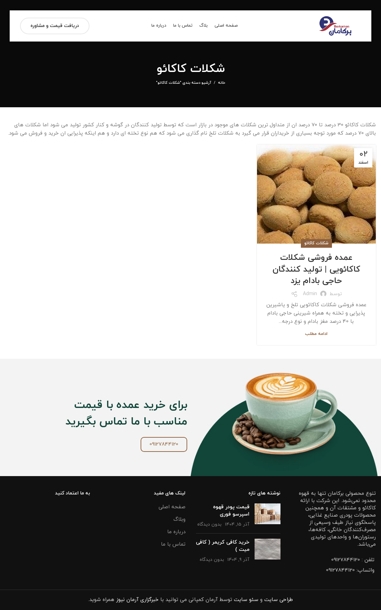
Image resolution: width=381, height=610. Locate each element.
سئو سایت (246, 599)
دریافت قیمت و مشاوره (54, 25)
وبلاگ (179, 519)
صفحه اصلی (172, 507)
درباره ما (176, 532)
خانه (221, 82)
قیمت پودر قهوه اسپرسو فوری (231, 510)
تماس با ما (173, 544)
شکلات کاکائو (316, 243)
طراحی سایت (278, 599)
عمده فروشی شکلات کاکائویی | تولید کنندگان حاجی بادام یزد (316, 269)
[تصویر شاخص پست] (267, 515)
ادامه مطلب (316, 334)
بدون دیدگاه (209, 524)
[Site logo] (335, 25)
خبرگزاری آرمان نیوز (137, 599)
